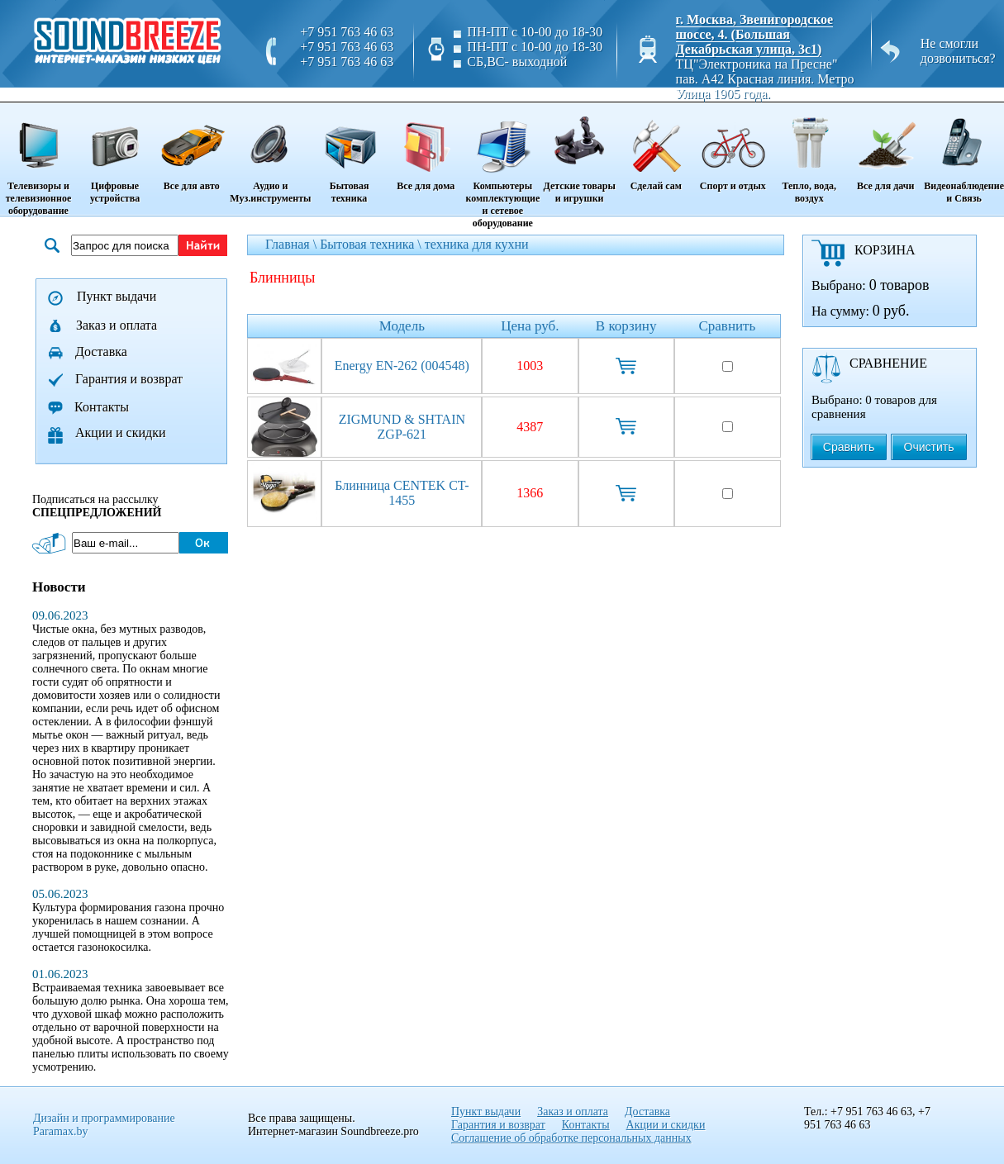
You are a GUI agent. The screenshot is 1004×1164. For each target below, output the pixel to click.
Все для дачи (885, 148)
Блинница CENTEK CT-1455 (402, 492)
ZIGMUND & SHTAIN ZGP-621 (402, 426)
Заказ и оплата (116, 325)
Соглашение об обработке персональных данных (571, 1138)
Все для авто (191, 148)
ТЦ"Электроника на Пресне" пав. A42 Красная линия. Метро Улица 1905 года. (765, 79)
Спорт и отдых (732, 148)
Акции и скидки (120, 432)
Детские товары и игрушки (579, 154)
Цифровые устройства (115, 154)
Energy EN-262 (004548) (402, 366)
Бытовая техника (349, 154)
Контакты (101, 407)
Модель (402, 326)
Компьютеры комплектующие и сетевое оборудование (502, 166)
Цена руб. (530, 326)
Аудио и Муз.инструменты (270, 154)
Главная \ (292, 244)
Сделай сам (655, 148)
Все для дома (426, 148)
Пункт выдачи (116, 296)
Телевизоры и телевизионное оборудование (38, 160)
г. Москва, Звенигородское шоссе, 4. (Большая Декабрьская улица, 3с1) (755, 34)
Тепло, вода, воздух (809, 154)
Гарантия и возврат (129, 379)
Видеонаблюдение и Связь (964, 154)
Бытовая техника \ (372, 244)
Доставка (101, 351)
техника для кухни (477, 244)
